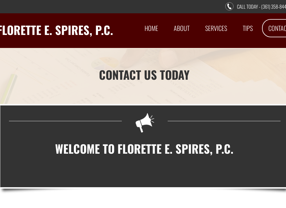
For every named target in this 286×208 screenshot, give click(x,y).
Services (216, 28)
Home (151, 28)
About (182, 28)
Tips (248, 28)
